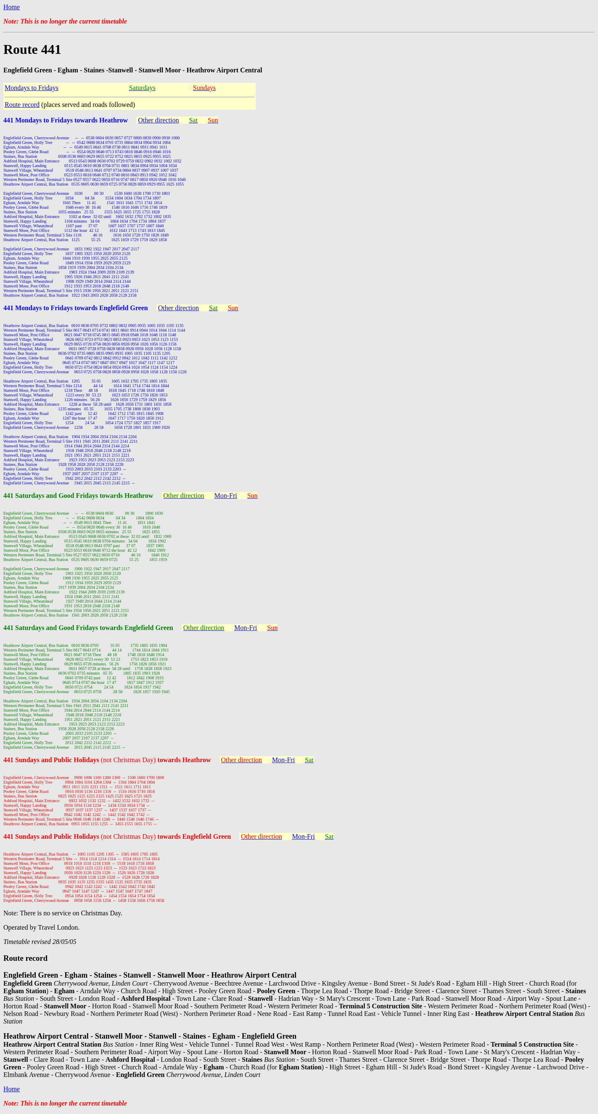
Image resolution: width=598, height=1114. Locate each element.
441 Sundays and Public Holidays (52, 759)
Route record (22, 104)
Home (11, 7)
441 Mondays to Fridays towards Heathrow (65, 120)
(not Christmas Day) (156, 759)
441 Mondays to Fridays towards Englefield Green (75, 307)
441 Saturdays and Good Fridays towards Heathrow (78, 495)
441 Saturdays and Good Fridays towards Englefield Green (88, 627)
